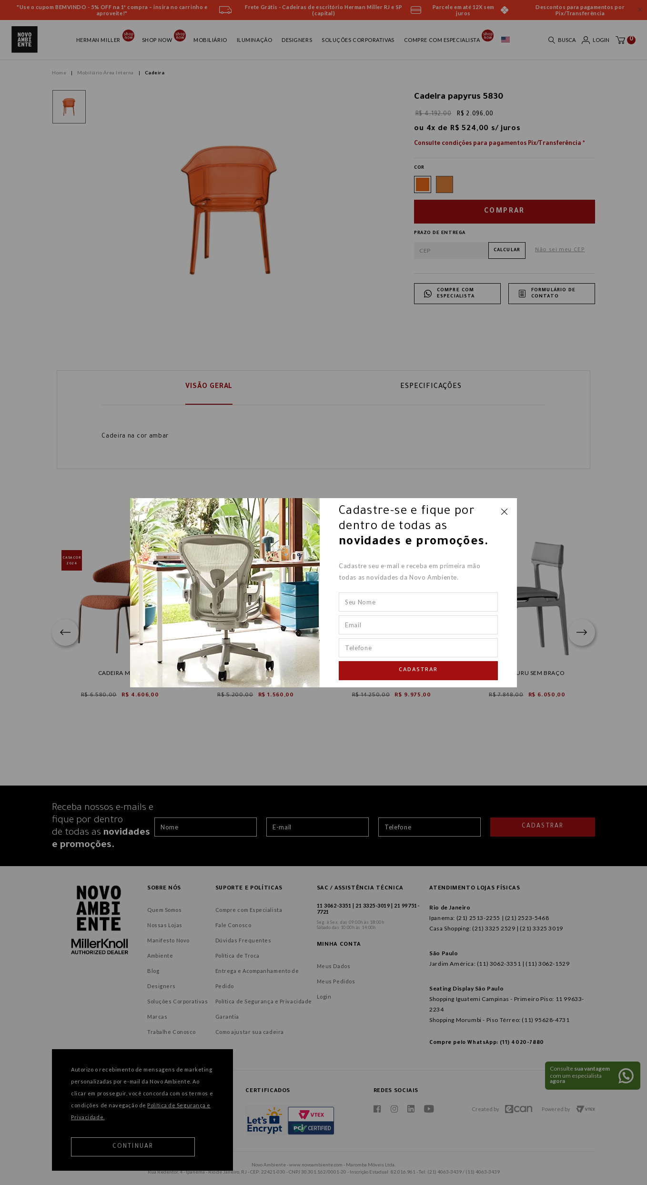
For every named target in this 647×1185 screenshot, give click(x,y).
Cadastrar (418, 670)
